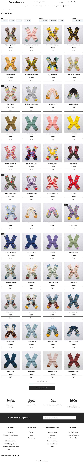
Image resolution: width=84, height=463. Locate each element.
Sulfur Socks (73, 134)
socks (62, 20)
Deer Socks (52, 312)
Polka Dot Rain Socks (31, 104)
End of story (31, 438)
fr (59, 2)
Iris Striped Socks (31, 193)
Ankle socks (47, 6)
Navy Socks (10, 371)
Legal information (73, 432)
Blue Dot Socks (31, 341)
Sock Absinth (10, 134)
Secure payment (52, 432)
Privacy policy (73, 438)
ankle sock (44, 20)
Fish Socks (31, 282)
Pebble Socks (31, 312)
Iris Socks (73, 193)
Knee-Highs (39, 6)
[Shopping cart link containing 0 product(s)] (74, 2)
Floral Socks (73, 282)
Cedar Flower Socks (10, 193)
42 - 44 (20, 20)
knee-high (53, 20)
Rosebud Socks (52, 371)
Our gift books (57, 6)
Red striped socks (52, 193)
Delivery (52, 435)
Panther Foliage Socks (73, 45)
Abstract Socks (52, 163)
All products (27, 6)
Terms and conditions (73, 435)
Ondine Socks (10, 312)
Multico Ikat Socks (10, 163)
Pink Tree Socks (52, 104)
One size (28, 20)
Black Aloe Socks (73, 104)
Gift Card (68, 6)
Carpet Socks (52, 223)
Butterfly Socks (10, 223)
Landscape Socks (10, 45)
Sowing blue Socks (10, 252)
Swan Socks (10, 104)
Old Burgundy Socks (73, 371)
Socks (33, 6)
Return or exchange (52, 441)
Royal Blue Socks (31, 252)
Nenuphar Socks (52, 341)
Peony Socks (73, 223)
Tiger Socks (73, 163)
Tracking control (52, 438)
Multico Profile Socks (31, 74)
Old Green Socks (73, 252)
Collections (17, 6)
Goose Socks (10, 341)
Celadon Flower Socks (73, 74)
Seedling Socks (10, 74)
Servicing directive (52, 444)
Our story (31, 432)
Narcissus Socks (73, 341)
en (62, 2)
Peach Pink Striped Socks (31, 45)
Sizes (52, 447)
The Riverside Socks (10, 282)
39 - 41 (12, 20)
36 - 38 (5, 20)
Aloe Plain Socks (31, 134)
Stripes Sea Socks (52, 282)
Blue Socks (31, 371)
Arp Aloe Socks (52, 74)
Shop (31, 435)
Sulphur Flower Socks (52, 45)
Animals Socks (73, 312)
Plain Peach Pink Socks (52, 134)
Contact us (10, 432)
